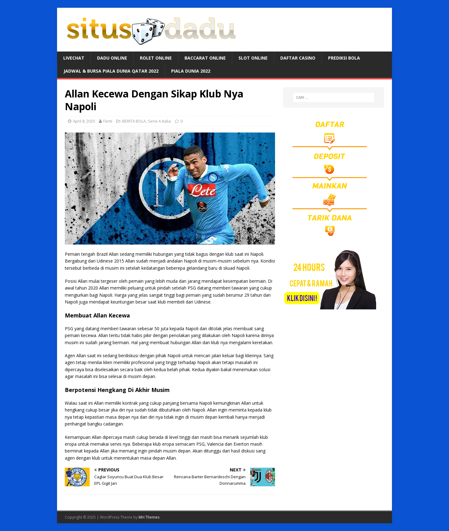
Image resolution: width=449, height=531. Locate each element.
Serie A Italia (159, 121)
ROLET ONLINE (156, 58)
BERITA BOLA (134, 121)
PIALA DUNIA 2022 (190, 71)
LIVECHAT (73, 58)
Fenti (107, 121)
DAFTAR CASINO (297, 58)
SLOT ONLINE (253, 58)
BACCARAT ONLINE (205, 58)
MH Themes (149, 517)
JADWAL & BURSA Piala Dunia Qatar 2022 (111, 71)
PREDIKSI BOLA (344, 58)
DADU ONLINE (112, 58)
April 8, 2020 (84, 121)
